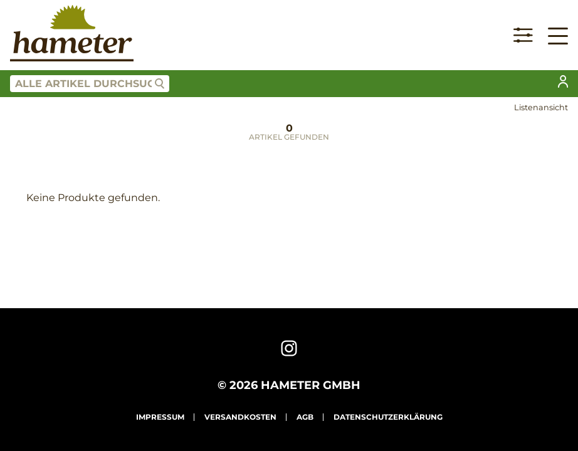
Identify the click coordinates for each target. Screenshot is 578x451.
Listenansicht (541, 107)
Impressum (160, 417)
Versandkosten (240, 417)
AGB (305, 417)
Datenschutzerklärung (388, 417)
